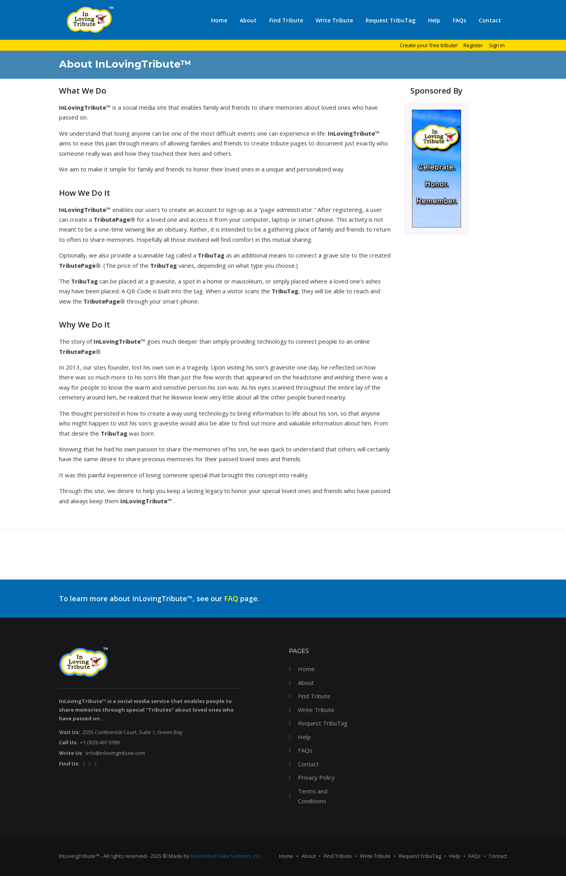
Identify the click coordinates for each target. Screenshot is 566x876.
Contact (490, 20)
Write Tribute (334, 20)
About (248, 20)
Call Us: (68, 742)
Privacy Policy (316, 777)
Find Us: (69, 763)
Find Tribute (286, 20)
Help (434, 20)
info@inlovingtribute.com (115, 752)
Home (219, 20)
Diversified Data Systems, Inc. (226, 855)
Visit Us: (69, 732)
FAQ (231, 598)
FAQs (459, 20)
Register (473, 45)
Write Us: (71, 752)
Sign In (497, 45)
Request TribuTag (390, 20)
